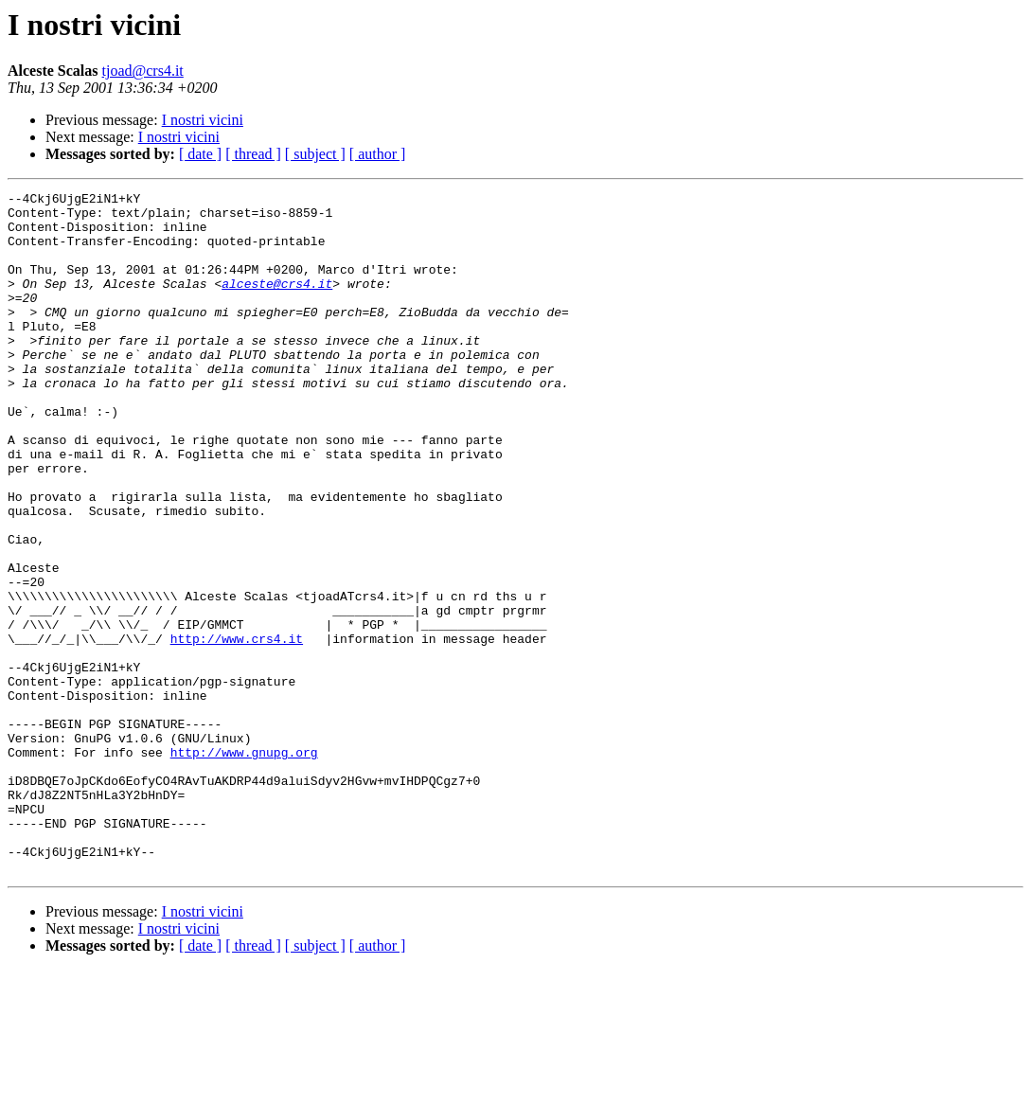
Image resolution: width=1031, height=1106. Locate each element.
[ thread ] (253, 154)
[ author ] (377, 154)
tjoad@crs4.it (143, 70)
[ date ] (200, 154)
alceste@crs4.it (277, 303)
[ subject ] (315, 154)
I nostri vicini (202, 120)
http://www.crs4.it (236, 729)
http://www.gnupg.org (244, 865)
